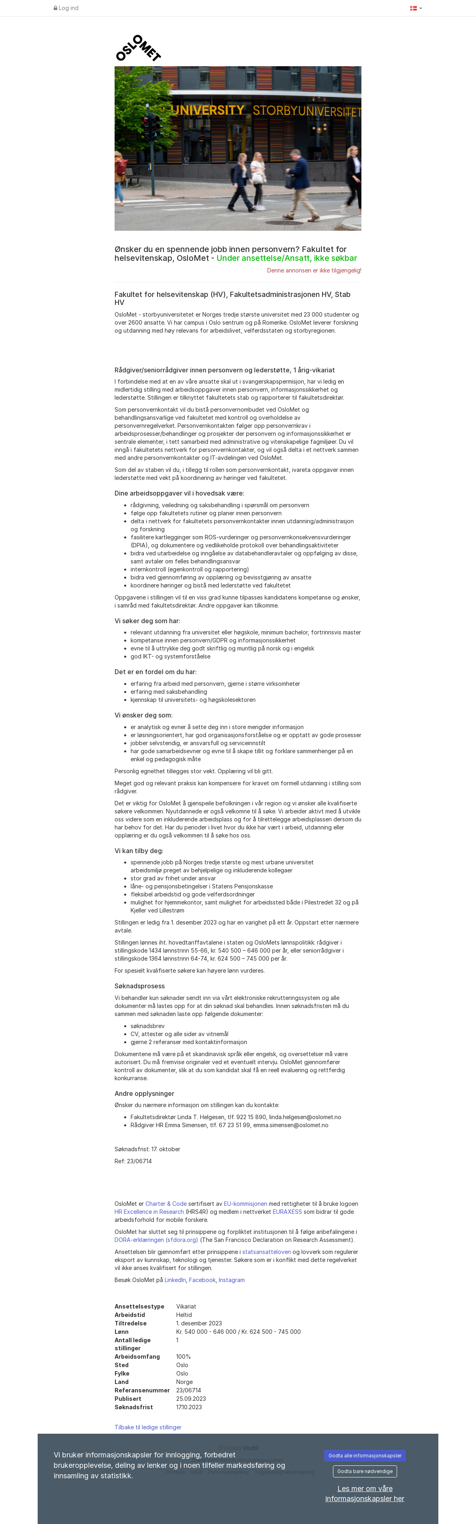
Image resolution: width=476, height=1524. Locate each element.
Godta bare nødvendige (365, 1471)
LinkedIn (175, 1279)
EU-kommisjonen (245, 1203)
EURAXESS (287, 1211)
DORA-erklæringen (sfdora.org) (156, 1239)
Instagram (232, 1279)
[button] (416, 8)
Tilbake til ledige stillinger (148, 1427)
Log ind (66, 7)
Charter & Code (166, 1203)
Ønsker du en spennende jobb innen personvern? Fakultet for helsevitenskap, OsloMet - (236, 253)
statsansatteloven (266, 1251)
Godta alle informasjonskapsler (365, 1456)
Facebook (202, 1279)
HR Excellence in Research (149, 1211)
